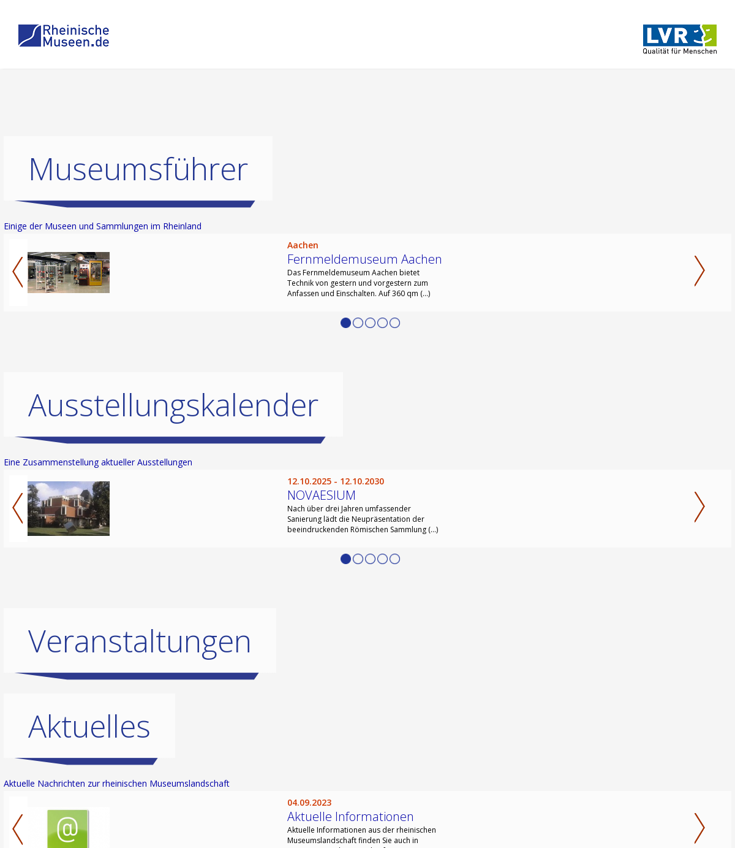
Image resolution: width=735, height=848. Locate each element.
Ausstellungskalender (173, 405)
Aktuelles (89, 726)
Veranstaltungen (140, 641)
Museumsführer (138, 168)
